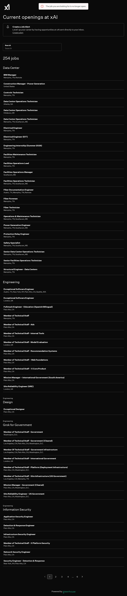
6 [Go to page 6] (77, 577)
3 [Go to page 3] (62, 577)
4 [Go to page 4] (68, 577)
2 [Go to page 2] (55, 577)
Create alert (18, 32)
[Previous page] (44, 577)
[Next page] (82, 577)
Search (8, 45)
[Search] (32, 49)
